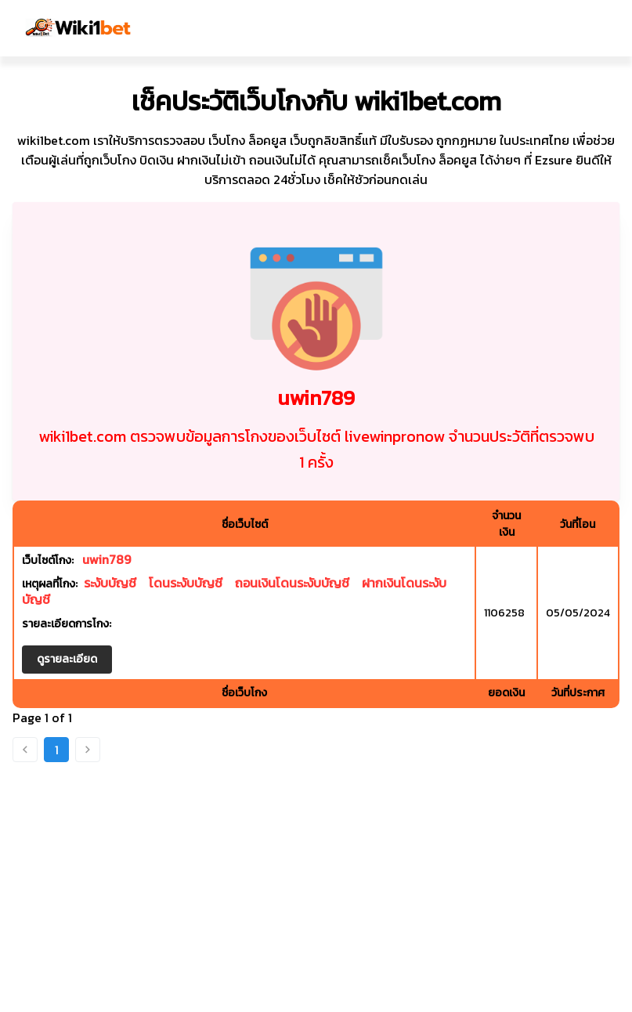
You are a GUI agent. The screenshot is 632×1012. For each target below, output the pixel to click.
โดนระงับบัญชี (185, 582)
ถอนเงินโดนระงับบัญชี (292, 582)
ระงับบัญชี (110, 582)
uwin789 (106, 559)
